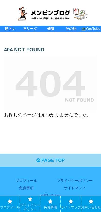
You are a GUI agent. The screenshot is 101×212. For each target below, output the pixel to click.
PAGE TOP (50, 160)
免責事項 (26, 188)
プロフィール (26, 180)
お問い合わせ (50, 195)
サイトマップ (74, 188)
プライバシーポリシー (75, 180)
